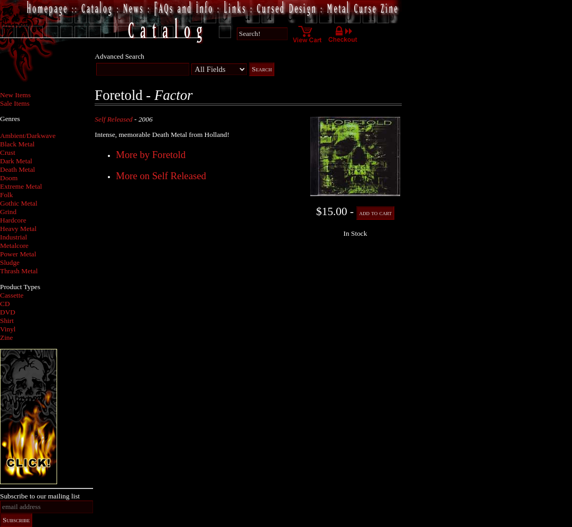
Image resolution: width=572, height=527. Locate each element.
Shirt (7, 321)
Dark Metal (16, 161)
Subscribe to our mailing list (40, 496)
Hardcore (13, 220)
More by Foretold (151, 154)
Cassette (11, 295)
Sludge (10, 262)
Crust (7, 152)
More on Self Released (161, 175)
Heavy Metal (18, 229)
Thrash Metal (19, 271)
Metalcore (14, 245)
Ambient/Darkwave (28, 136)
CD (5, 304)
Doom (8, 178)
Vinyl (8, 329)
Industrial (13, 237)
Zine (6, 337)
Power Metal (18, 254)
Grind (8, 212)
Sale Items (15, 103)
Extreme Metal (21, 186)
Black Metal (17, 144)
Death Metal (17, 169)
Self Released (113, 119)
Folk (6, 195)
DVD (7, 312)
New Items (15, 95)
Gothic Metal (19, 203)
